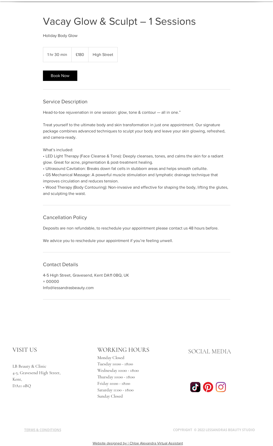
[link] (60, 76)
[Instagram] (221, 387)
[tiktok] (195, 387)
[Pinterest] (208, 387)
